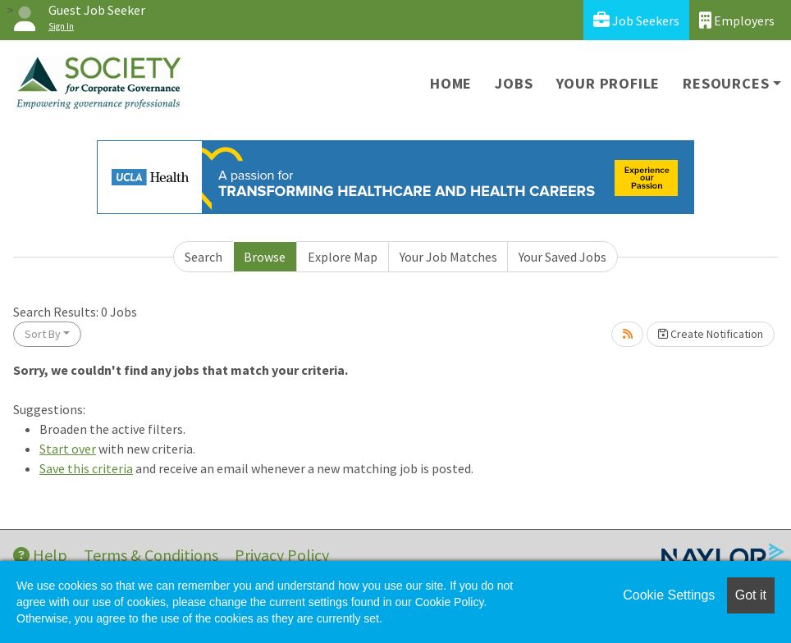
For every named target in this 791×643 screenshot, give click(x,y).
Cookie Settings (669, 595)
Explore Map (342, 257)
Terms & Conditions (151, 555)
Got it (750, 595)
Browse (265, 257)
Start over (67, 448)
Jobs (514, 83)
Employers (737, 20)
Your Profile (608, 83)
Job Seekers (636, 20)
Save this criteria (86, 468)
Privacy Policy (282, 555)
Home (451, 83)
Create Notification (710, 333)
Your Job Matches (448, 257)
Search (203, 257)
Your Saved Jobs (562, 257)
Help (40, 555)
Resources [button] (726, 83)
